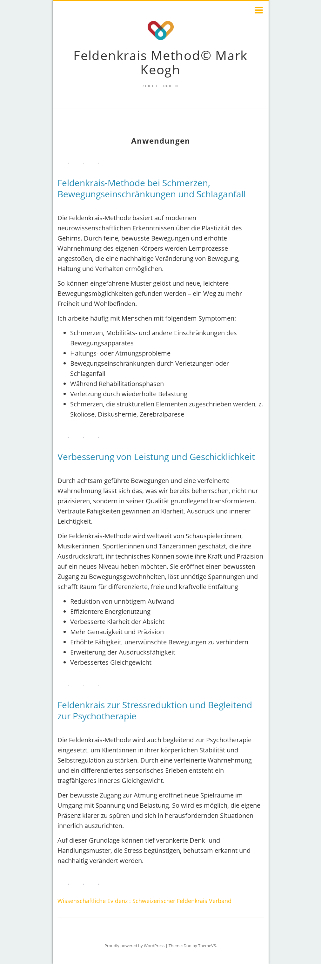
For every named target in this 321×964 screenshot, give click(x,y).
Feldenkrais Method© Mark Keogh (160, 62)
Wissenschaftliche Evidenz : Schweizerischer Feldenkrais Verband (144, 901)
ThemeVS (207, 945)
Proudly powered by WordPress (134, 945)
